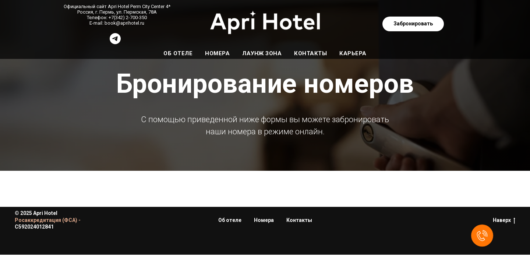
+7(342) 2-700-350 (128, 17)
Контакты (310, 53)
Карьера (353, 53)
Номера (217, 53)
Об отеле (177, 53)
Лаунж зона (262, 53)
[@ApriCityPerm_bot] (115, 42)
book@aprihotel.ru (124, 23)
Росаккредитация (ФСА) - (48, 220)
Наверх (504, 220)
